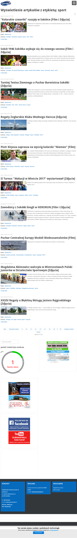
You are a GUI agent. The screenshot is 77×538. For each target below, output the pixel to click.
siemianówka (20, 255)
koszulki (48, 70)
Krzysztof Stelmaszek (18, 70)
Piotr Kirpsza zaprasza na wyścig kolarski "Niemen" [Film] (38, 147)
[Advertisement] (19, 463)
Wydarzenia (8, 34)
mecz (42, 70)
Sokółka (9, 37)
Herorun (20, 225)
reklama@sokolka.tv (37, 492)
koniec (38, 332)
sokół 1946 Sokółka (35, 70)
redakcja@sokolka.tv (11, 502)
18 (60, 329)
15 (49, 329)
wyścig (27, 166)
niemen (32, 166)
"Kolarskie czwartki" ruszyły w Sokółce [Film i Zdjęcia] (35, 19)
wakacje (22, 195)
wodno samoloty (11, 255)
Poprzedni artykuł (14, 329)
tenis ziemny (23, 105)
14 (45, 329)
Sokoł (26, 70)
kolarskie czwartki (17, 37)
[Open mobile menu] (74, 3)
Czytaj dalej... (4, 39)
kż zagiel (14, 319)
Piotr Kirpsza (10, 166)
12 (35, 329)
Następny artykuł (68, 329)
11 (31, 329)
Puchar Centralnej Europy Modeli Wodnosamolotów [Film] (38, 237)
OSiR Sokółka (10, 195)
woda (19, 319)
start (5, 329)
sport (24, 37)
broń (37, 288)
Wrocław (18, 288)
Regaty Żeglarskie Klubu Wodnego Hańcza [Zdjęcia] (34, 117)
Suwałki (9, 225)
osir (28, 37)
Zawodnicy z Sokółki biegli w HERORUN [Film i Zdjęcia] (35, 207)
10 (26, 329)
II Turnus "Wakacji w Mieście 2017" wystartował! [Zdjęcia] (38, 178)
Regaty (27, 135)
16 (54, 329)
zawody (22, 135)
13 (40, 329)
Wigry (8, 135)
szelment (14, 225)
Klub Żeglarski (15, 135)
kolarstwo (17, 166)
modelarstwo (28, 255)
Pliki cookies (56, 489)
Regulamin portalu (58, 487)
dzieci (26, 195)
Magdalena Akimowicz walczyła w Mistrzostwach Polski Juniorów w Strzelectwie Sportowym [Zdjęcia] (36, 268)
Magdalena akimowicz (28, 288)
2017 (31, 37)
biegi (25, 225)
